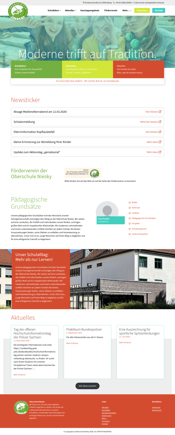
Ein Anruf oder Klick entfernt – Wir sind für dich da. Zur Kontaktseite (87, 81)
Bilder (134, 201)
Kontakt (159, 10)
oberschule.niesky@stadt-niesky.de (148, 2)
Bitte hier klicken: (150, 121)
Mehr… (126, 10)
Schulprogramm (139, 228)
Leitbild (135, 212)
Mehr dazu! (154, 141)
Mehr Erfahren (20, 374)
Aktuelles (69, 10)
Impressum (156, 407)
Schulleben (53, 10)
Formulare (142, 10)
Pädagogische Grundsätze (144, 217)
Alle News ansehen (87, 385)
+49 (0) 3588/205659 (122, 2)
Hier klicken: (153, 111)
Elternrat (136, 207)
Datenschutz (156, 409)
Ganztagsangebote (89, 10)
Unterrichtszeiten (140, 233)
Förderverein (110, 10)
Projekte (136, 222)
